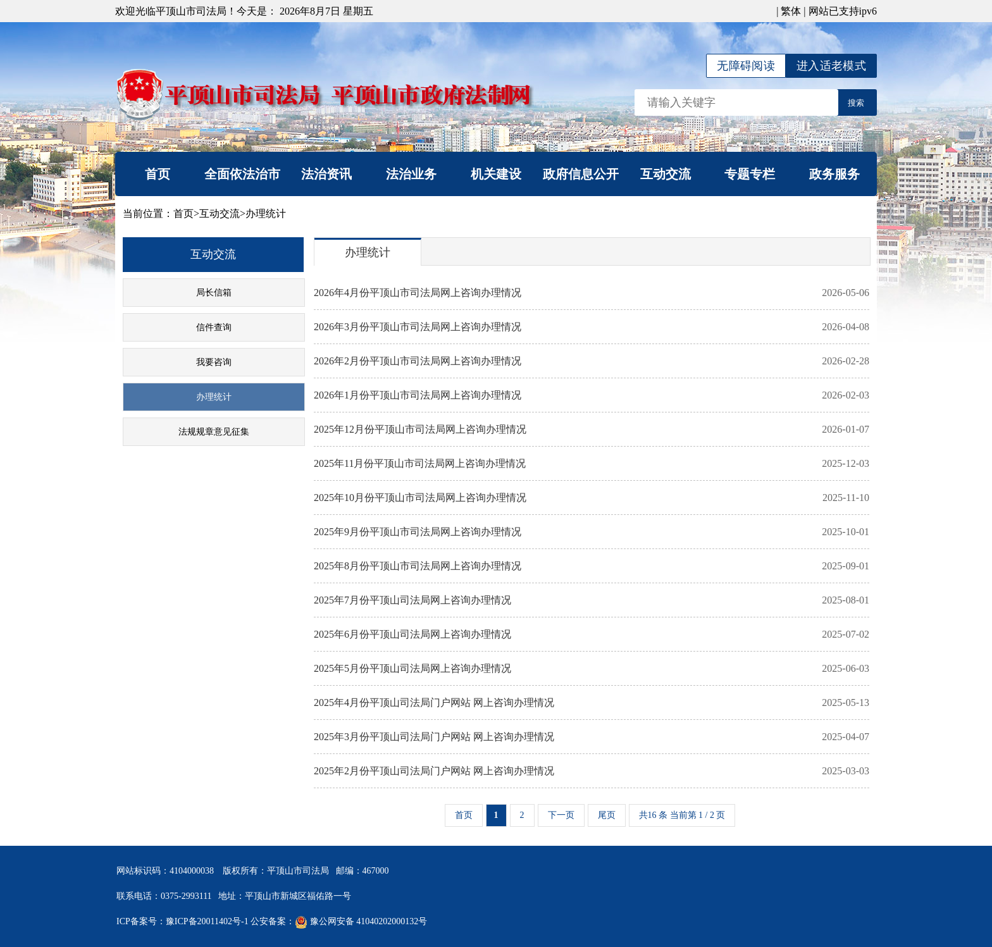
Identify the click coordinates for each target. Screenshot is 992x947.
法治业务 (411, 174)
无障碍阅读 (746, 65)
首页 (157, 174)
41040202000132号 (391, 921)
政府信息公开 (581, 174)
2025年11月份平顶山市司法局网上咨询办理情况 (591, 463)
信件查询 (214, 327)
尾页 (607, 815)
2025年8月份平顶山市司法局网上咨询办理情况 (591, 566)
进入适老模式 (831, 65)
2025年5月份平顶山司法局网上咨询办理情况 (591, 668)
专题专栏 (749, 174)
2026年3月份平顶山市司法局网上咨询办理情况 (591, 327)
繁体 (791, 11)
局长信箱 (214, 292)
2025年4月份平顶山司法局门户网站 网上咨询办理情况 (591, 702)
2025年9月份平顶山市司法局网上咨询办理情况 (591, 532)
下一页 (561, 815)
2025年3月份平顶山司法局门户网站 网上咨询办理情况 (591, 737)
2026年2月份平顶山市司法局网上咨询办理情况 (591, 361)
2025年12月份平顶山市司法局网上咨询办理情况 (591, 429)
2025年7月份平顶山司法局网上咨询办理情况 (591, 600)
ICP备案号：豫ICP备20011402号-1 (182, 921)
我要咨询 (214, 362)
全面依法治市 (242, 174)
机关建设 (496, 174)
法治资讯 (326, 174)
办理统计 (265, 213)
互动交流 (665, 174)
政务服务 (834, 174)
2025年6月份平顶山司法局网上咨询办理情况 (591, 634)
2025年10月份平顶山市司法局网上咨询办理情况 (591, 497)
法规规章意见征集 (213, 431)
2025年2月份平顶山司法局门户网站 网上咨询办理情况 (591, 771)
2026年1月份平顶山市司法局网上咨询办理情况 (591, 395)
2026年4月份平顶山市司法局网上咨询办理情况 (591, 292)
